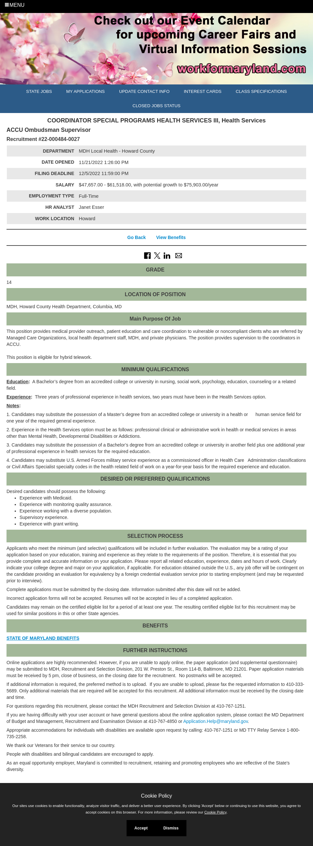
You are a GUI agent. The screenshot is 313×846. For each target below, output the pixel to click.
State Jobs (39, 91)
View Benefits (171, 237)
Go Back (136, 237)
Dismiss (171, 828)
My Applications (85, 91)
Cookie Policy (156, 796)
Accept (141, 828)
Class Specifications (261, 91)
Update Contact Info (144, 91)
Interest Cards (203, 91)
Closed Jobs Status (156, 105)
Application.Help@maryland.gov (215, 721)
